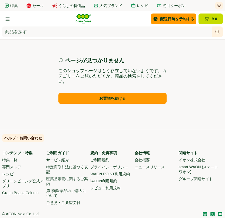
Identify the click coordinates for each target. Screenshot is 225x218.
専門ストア (11, 167)
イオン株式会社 (192, 160)
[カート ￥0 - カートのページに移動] (210, 19)
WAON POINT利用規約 (110, 174)
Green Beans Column (20, 193)
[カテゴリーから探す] (7, 19)
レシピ (8, 174)
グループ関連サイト (196, 179)
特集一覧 (9, 160)
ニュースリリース (150, 167)
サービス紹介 (57, 160)
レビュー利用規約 (105, 188)
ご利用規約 (99, 160)
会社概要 (142, 160)
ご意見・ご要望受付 (63, 202)
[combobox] (107, 31)
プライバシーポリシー (109, 167)
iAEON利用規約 (103, 181)
